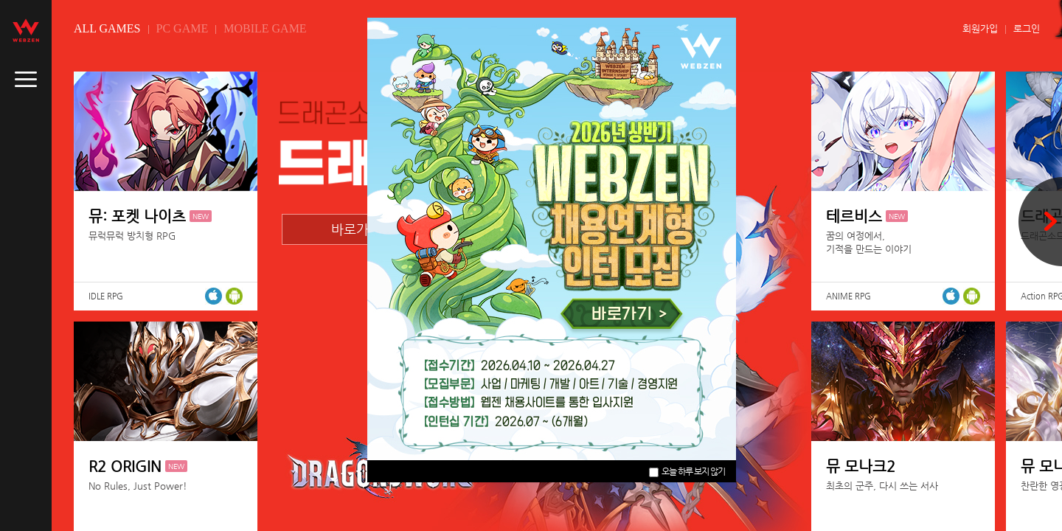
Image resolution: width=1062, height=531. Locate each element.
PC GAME (182, 28)
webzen (26, 30)
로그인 (1026, 28)
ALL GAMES (107, 28)
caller (26, 80)
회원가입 (980, 28)
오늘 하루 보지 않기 (687, 471)
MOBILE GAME (264, 28)
